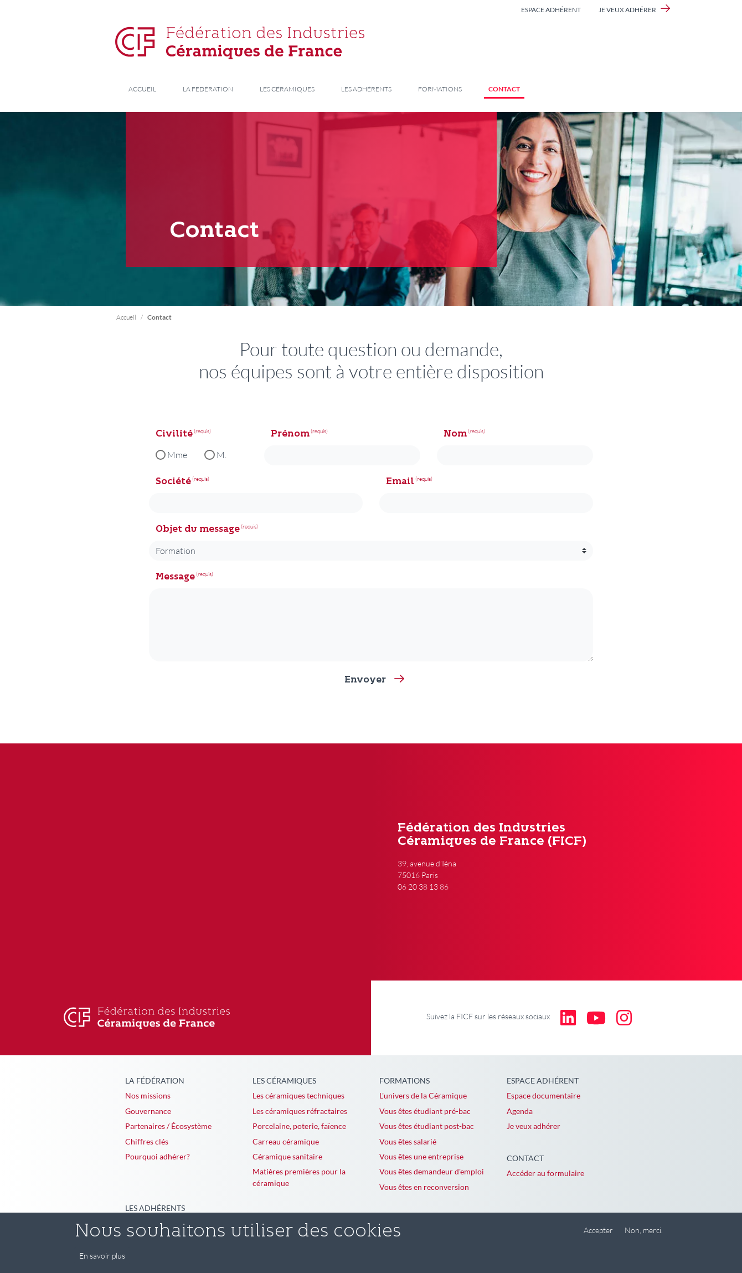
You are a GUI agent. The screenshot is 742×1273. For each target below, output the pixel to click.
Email (400, 482)
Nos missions (148, 1095)
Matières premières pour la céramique (299, 1177)
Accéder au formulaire (545, 1173)
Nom (455, 434)
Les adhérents (366, 89)
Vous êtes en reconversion (424, 1187)
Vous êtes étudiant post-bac (426, 1126)
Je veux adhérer (627, 10)
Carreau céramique (286, 1141)
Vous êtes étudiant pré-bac (425, 1111)
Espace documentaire (543, 1095)
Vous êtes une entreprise (421, 1156)
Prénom (290, 434)
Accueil (142, 89)
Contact (504, 89)
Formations (440, 89)
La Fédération (208, 89)
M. (221, 454)
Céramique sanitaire (287, 1156)
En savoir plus (102, 1255)
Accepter (598, 1230)
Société (173, 482)
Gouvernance (148, 1111)
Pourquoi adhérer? (157, 1156)
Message (175, 577)
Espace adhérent (551, 10)
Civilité (174, 434)
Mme (177, 454)
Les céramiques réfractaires (300, 1111)
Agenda (520, 1111)
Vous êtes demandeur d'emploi (431, 1171)
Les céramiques (287, 89)
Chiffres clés (146, 1141)
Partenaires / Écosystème (168, 1126)
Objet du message (198, 529)
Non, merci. (644, 1230)
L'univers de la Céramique (423, 1095)
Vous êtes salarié (407, 1141)
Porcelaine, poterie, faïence (299, 1126)
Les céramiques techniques (298, 1095)
